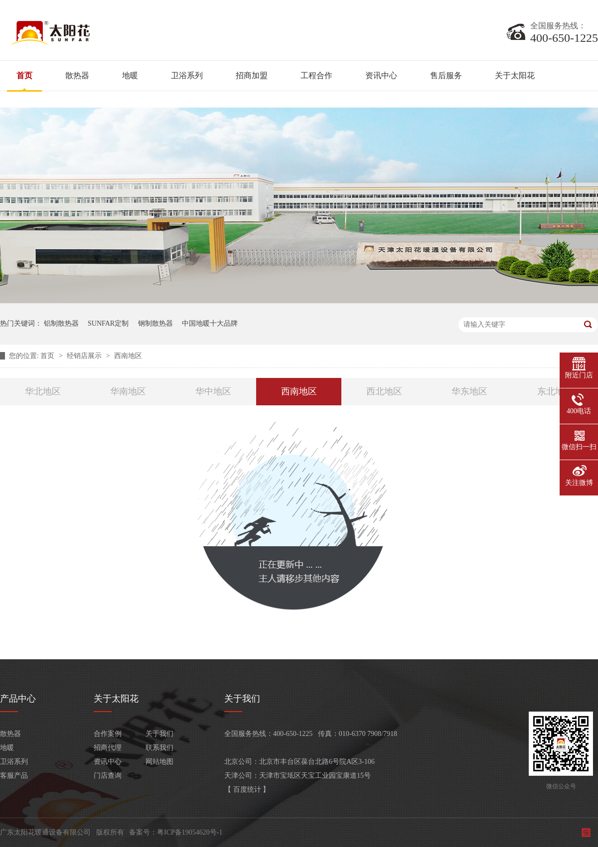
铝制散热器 (61, 323)
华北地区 (43, 391)
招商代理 (108, 747)
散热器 (77, 75)
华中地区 (213, 391)
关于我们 (159, 733)
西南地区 (128, 356)
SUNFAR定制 (108, 323)
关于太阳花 (515, 75)
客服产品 (14, 775)
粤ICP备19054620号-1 (189, 832)
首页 (24, 75)
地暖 (130, 75)
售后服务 (446, 75)
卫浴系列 (187, 75)
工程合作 (316, 75)
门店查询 (108, 775)
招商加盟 (252, 75)
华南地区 (128, 391)
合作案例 (108, 733)
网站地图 (159, 761)
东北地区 (555, 391)
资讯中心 (381, 75)
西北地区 (384, 391)
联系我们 (159, 747)
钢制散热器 (155, 323)
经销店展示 (85, 356)
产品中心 (18, 699)
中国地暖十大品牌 (210, 323)
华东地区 (469, 391)
